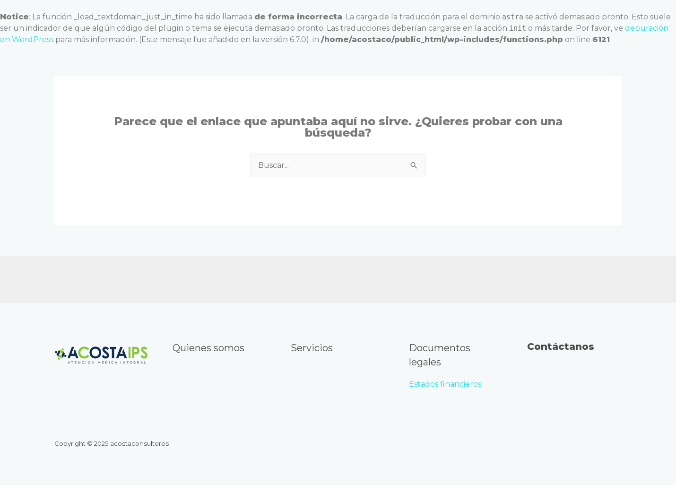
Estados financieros (446, 384)
